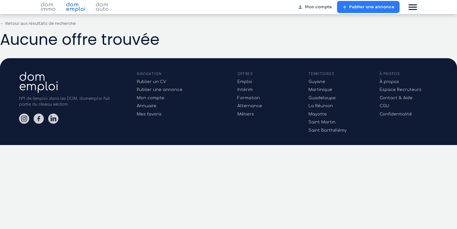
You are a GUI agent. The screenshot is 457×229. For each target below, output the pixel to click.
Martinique (320, 89)
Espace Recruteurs (400, 89)
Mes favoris (149, 114)
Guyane (316, 82)
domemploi (39, 81)
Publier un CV (151, 82)
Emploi (244, 82)
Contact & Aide (396, 98)
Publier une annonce (368, 7)
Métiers (245, 114)
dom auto (102, 7)
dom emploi (75, 7)
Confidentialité (396, 114)
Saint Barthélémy (327, 130)
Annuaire (146, 106)
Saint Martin (321, 122)
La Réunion (320, 106)
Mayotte (317, 114)
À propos (389, 82)
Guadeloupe (322, 98)
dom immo (48, 7)
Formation (248, 98)
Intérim (245, 89)
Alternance (249, 106)
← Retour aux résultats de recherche (38, 23)
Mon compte (315, 7)
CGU (384, 106)
